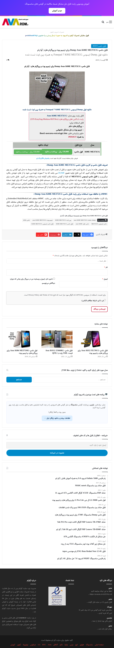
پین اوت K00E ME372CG (63, 214)
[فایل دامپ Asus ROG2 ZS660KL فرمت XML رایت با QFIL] (56, 333)
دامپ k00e (26, 214)
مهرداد (109, 600)
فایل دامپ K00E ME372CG (64, 218)
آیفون (19, 638)
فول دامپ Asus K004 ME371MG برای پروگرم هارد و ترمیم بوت (22, 346)
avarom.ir (22, 611)
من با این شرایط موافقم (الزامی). (93, 294)
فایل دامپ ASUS (99, 39)
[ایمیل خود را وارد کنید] (57, 439)
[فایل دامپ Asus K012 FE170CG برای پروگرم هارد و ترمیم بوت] (92, 333)
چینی (71, 638)
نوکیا (66, 638)
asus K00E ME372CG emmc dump (85, 214)
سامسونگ (89, 638)
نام (106, 261)
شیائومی (33, 638)
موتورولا (25, 638)
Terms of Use (48, 288)
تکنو (61, 638)
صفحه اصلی (99, 638)
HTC (44, 638)
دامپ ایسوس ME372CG (99, 218)
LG (39, 638)
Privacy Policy (33, 288)
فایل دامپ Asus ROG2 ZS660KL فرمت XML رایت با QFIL (59, 346)
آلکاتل (55, 638)
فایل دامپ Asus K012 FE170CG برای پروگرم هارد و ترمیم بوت (93, 346)
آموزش (12, 638)
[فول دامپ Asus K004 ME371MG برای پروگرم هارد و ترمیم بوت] (21, 333)
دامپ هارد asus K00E (82, 218)
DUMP (61, 166)
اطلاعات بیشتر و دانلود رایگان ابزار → (57, 412)
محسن (109, 611)
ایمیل (105, 273)
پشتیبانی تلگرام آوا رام (42, 152)
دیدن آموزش (57, 10)
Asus (49, 638)
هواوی (82, 638)
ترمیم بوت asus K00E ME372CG (42, 214)
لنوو (76, 638)
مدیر (110, 582)
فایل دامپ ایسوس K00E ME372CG (42, 218)
